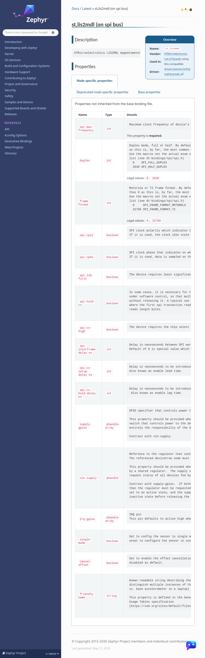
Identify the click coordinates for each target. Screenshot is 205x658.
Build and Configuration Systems (27, 66)
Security (10, 90)
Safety (9, 96)
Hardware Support (17, 72)
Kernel (9, 54)
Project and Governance (21, 84)
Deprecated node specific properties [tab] (102, 92)
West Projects (14, 147)
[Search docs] (30, 32)
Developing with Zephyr (21, 48)
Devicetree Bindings (18, 141)
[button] (53, 32)
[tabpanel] (133, 362)
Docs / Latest (81, 8)
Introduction (13, 42)
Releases (11, 114)
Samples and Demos (19, 102)
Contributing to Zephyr (20, 78)
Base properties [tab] (149, 92)
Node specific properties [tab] (94, 80)
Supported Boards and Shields (25, 108)
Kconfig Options (16, 135)
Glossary (11, 153)
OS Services (13, 60)
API (7, 129)
